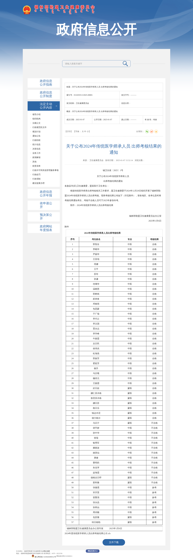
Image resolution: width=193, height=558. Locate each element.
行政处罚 (36, 174)
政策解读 (36, 157)
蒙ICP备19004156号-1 (23, 556)
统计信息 (36, 144)
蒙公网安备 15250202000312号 (44, 557)
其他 (34, 162)
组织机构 (36, 119)
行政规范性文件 (39, 127)
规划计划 (36, 132)
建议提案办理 (38, 183)
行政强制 (36, 179)
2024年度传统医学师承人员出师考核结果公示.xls (88, 533)
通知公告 (36, 136)
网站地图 (46, 551)
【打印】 (69, 131)
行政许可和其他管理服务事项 (45, 170)
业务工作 (36, 153)
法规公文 (36, 123)
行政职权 (36, 140)
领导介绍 (36, 114)
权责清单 (36, 166)
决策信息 (36, 149)
